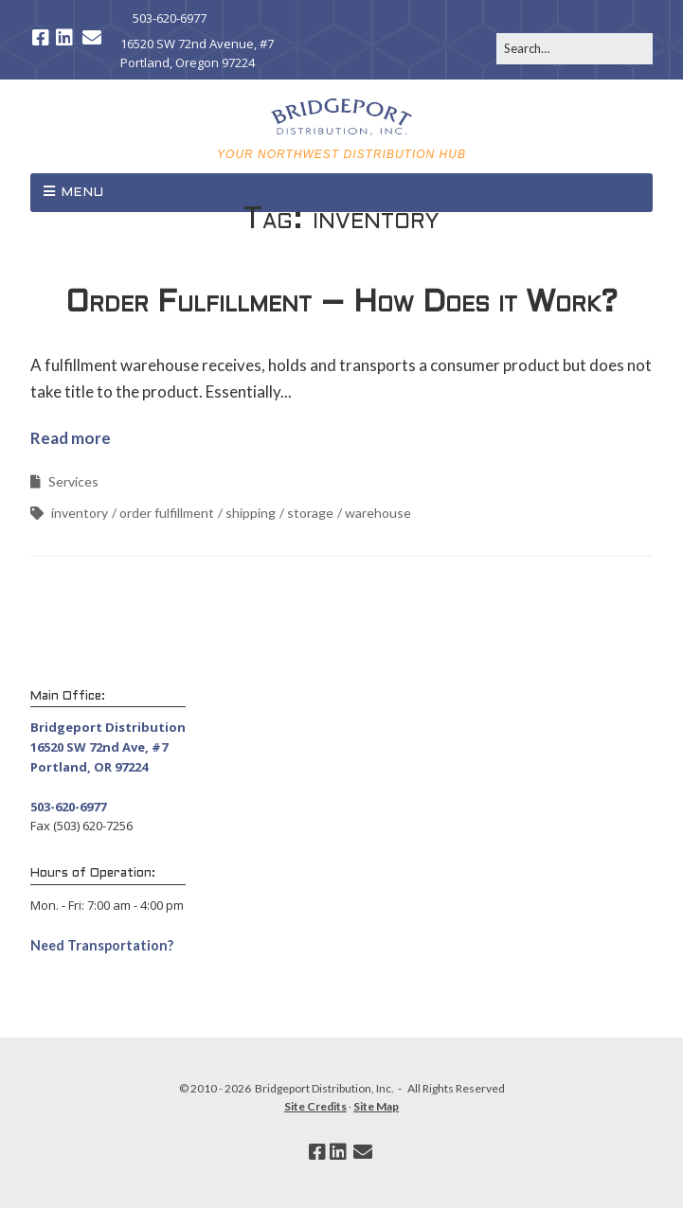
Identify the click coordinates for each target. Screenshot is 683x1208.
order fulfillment (166, 513)
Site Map (376, 1106)
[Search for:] (574, 48)
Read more (70, 438)
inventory (79, 513)
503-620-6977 (170, 18)
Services (73, 481)
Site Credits (315, 1106)
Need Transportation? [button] (101, 945)
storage (310, 513)
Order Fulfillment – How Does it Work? (341, 304)
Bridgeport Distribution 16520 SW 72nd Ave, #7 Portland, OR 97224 (108, 747)
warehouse (378, 513)
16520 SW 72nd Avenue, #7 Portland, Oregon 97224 (197, 53)
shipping (250, 513)
